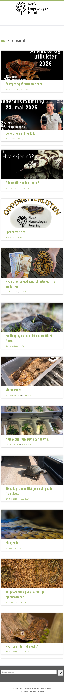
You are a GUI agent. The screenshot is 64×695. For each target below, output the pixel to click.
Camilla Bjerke (24, 292)
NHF (19, 237)
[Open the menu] (60, 20)
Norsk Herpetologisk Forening (29, 689)
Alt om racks (13, 390)
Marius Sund (25, 89)
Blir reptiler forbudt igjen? (22, 183)
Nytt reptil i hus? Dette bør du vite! (27, 439)
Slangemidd (13, 543)
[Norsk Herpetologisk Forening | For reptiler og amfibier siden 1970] (32, 8)
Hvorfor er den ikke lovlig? (22, 647)
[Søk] (60, 673)
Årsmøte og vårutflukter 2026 (24, 84)
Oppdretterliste (15, 232)
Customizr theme (38, 692)
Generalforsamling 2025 (20, 133)
